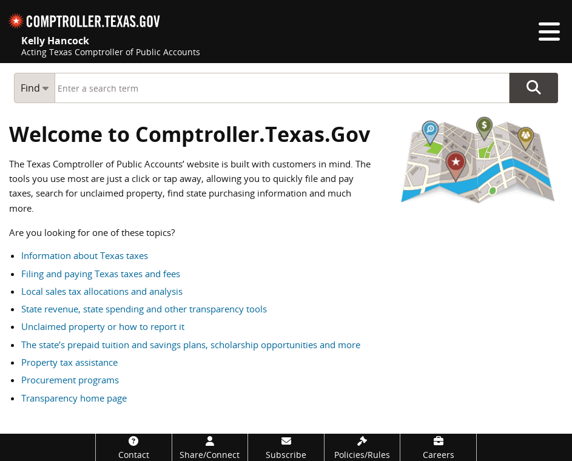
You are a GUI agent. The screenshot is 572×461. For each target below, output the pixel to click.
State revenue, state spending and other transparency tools (144, 309)
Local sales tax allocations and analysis (102, 291)
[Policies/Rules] (362, 447)
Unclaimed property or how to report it (102, 326)
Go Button (534, 88)
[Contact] (134, 447)
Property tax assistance (69, 362)
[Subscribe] (286, 447)
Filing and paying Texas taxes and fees (100, 274)
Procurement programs (70, 380)
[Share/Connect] (210, 447)
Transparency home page (74, 398)
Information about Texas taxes (84, 255)
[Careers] (438, 447)
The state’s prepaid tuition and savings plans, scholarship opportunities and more (190, 344)
